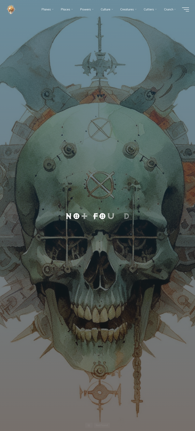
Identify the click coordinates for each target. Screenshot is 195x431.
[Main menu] (185, 9)
